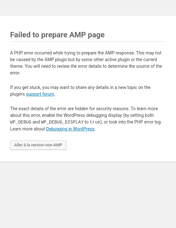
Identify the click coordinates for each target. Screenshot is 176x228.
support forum (40, 94)
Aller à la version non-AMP (38, 144)
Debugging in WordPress (70, 128)
